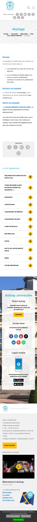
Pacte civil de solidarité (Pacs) (14, 250)
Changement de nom (12, 219)
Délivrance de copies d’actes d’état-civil (15, 177)
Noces (7, 241)
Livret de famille (11, 227)
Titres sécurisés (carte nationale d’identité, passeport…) (13, 187)
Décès (7, 258)
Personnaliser (18, 520)
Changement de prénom (14, 212)
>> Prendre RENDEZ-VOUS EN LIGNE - (17, 107)
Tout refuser (26, 516)
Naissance (8, 197)
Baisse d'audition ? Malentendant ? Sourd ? (19, 439)
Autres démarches (12, 265)
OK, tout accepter (13, 516)
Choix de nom (10, 205)
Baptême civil (10, 234)
